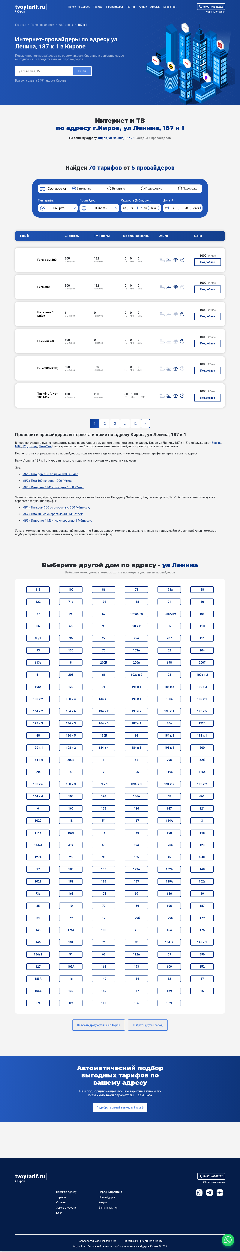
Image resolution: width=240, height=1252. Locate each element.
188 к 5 (169, 687)
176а (169, 845)
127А (38, 857)
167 (136, 821)
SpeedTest (169, 6)
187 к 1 (136, 724)
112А (136, 955)
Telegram (209, 1193)
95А (136, 639)
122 (37, 602)
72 (103, 906)
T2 (24, 447)
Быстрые (118, 189)
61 (103, 675)
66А (202, 797)
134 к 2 (104, 712)
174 (103, 894)
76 (103, 943)
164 (169, 930)
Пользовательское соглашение (97, 1241)
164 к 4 (38, 797)
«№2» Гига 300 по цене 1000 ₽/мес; (47, 481)
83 (136, 943)
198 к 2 (71, 748)
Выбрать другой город (148, 1025)
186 (169, 894)
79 (71, 918)
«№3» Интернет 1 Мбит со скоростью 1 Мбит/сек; (57, 521)
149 (202, 870)
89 (71, 1003)
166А (38, 991)
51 (71, 955)
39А (71, 845)
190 (169, 833)
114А (169, 821)
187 (202, 906)
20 (136, 930)
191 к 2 (169, 785)
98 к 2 (136, 626)
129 (70, 687)
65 (71, 626)
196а (38, 687)
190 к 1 (38, 748)
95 (103, 626)
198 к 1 (169, 712)
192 (103, 602)
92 (136, 736)
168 (70, 894)
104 (202, 651)
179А (136, 870)
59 (103, 845)
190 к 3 (202, 687)
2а (71, 614)
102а (202, 882)
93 (38, 651)
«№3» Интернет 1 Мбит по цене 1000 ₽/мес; (53, 488)
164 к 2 (38, 712)
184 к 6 (71, 712)
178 (103, 809)
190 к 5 (202, 712)
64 (38, 918)
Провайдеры (114, 6)
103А (136, 651)
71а (70, 602)
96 (71, 639)
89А (136, 845)
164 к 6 (38, 760)
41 (38, 675)
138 (136, 602)
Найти (82, 71)
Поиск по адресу (79, 6)
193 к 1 (136, 687)
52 (169, 651)
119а (169, 772)
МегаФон (45, 447)
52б (202, 760)
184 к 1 (202, 736)
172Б (202, 724)
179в (169, 918)
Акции (143, 6)
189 (103, 991)
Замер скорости (66, 1208)
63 (103, 955)
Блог (59, 1213)
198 (169, 663)
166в (202, 772)
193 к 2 (136, 712)
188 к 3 (71, 785)
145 (37, 930)
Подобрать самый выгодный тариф (120, 1108)
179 (202, 918)
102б (37, 821)
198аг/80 (136, 614)
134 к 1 (104, 699)
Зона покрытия (108, 1208)
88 (202, 590)
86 (38, 626)
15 (103, 833)
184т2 (169, 943)
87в (37, 1003)
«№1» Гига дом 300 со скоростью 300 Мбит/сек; (56, 508)
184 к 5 (71, 736)
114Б (37, 833)
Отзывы (155, 6)
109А (70, 967)
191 (70, 943)
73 (136, 590)
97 (38, 870)
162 (103, 967)
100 (70, 590)
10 (71, 906)
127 (37, 967)
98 (169, 675)
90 (103, 857)
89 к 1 (104, 785)
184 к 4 (104, 748)
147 (169, 809)
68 (169, 797)
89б (202, 955)
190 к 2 (202, 785)
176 (202, 930)
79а (169, 760)
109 (169, 967)
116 (136, 809)
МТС (18, 447)
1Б (202, 991)
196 (169, 906)
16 (71, 979)
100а (71, 833)
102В (37, 882)
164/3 (38, 845)
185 (103, 882)
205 (70, 675)
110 (202, 626)
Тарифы (98, 6)
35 (38, 906)
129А (169, 882)
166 (136, 833)
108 (70, 797)
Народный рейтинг (110, 1192)
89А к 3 (136, 785)
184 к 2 (169, 736)
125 (136, 772)
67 (103, 614)
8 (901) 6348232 (213, 6)
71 (103, 687)
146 (37, 943)
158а (202, 857)
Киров (21, 11)
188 (103, 930)
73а (37, 894)
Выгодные (84, 189)
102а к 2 (202, 675)
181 (70, 882)
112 (103, 1003)
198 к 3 (38, 724)
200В (70, 760)
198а (169, 699)
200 (202, 748)
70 (103, 651)
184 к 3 (136, 748)
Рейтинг (131, 6)
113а (38, 663)
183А (38, 979)
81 (103, 590)
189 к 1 (202, 699)
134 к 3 (71, 724)
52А (103, 797)
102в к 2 (136, 675)
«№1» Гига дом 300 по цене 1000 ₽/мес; (50, 475)
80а (169, 724)
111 (202, 639)
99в (37, 772)
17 (103, 918)
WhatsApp (199, 1193)
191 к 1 (136, 699)
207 (169, 639)
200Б (103, 663)
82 (169, 979)
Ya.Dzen (220, 1193)
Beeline (216, 443)
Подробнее (207, 262)
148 (202, 833)
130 (70, 651)
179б (136, 918)
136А (136, 797)
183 (70, 870)
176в (71, 930)
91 (169, 602)
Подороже (190, 189)
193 (136, 967)
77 (38, 614)
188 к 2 (38, 699)
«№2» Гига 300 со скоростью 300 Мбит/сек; (52, 514)
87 (202, 979)
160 (70, 809)
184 (136, 979)
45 (169, 857)
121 (202, 809)
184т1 (38, 955)
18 (71, 821)
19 (202, 894)
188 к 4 (71, 699)
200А (136, 663)
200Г (202, 663)
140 (103, 979)
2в (103, 639)
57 (136, 760)
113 (37, 590)
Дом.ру (32, 447)
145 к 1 (202, 943)
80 (202, 602)
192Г (169, 1003)
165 (136, 857)
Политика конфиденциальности (143, 1241)
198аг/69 (169, 614)
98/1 (38, 639)
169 (169, 991)
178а (169, 590)
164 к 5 (104, 724)
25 (71, 857)
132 (70, 991)
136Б (103, 736)
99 (136, 894)
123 (202, 845)
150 (103, 870)
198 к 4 (169, 748)
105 (202, 614)
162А (169, 870)
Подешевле (153, 189)
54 (103, 821)
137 (136, 882)
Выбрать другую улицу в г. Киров (98, 1025)
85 (169, 626)
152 (202, 967)
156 (136, 906)
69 (169, 955)
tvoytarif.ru (30, 7)
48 (38, 736)
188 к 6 (38, 785)
